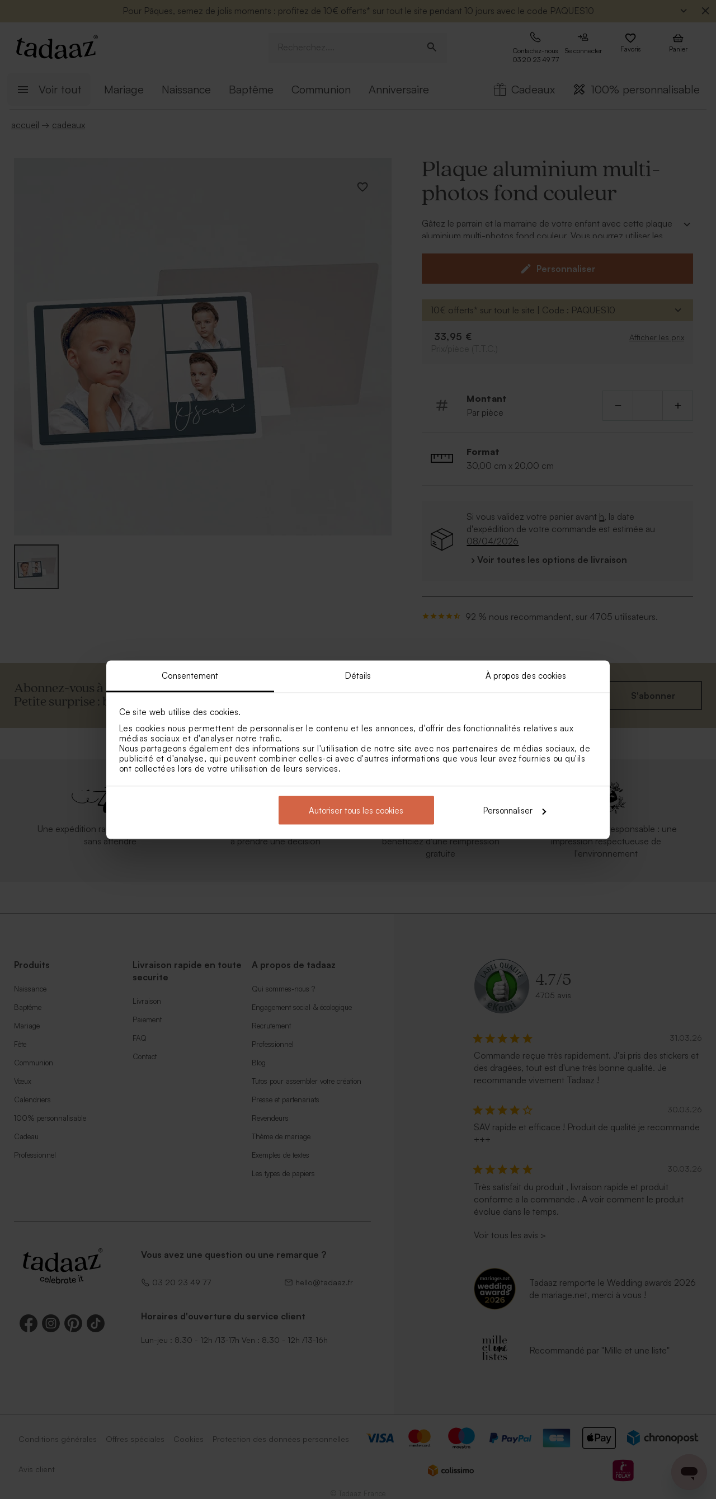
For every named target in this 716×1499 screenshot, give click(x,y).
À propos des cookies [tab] (526, 675)
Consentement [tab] (190, 675)
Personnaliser (514, 810)
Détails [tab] (358, 675)
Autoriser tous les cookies (356, 810)
